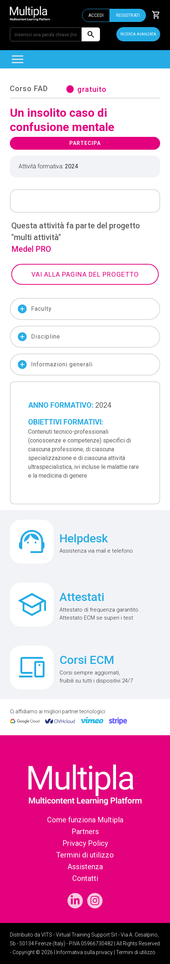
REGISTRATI (128, 15)
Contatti (85, 878)
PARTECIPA (85, 143)
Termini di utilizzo (85, 855)
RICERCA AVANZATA (138, 34)
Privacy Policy (85, 843)
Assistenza (85, 866)
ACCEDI (96, 15)
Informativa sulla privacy (84, 952)
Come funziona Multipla (85, 819)
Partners (85, 831)
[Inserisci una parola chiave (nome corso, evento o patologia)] (46, 34)
